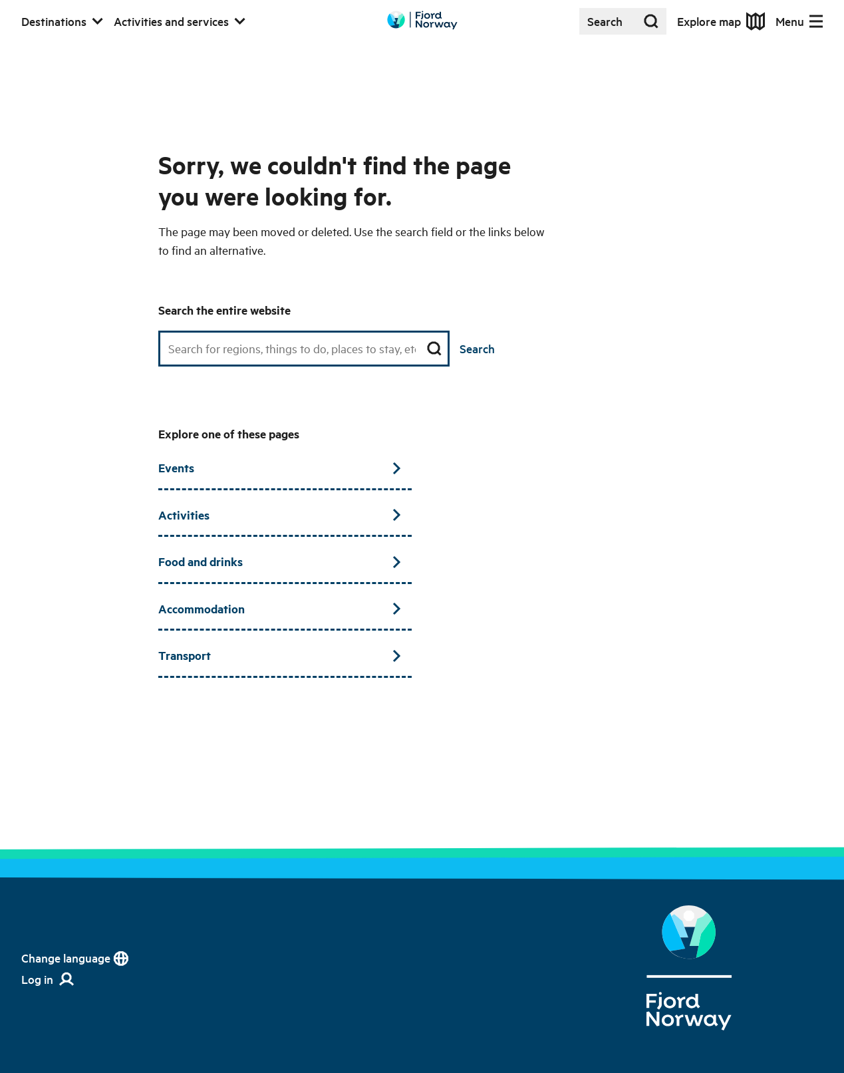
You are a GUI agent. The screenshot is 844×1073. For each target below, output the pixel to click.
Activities (279, 515)
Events (279, 468)
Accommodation (279, 609)
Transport (279, 655)
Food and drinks (279, 561)
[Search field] (304, 349)
